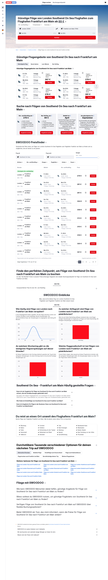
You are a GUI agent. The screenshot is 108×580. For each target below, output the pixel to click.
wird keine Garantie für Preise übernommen (59, 524)
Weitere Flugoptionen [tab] (68, 456)
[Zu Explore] (3, 21)
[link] (26, 132)
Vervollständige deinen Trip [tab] (51, 456)
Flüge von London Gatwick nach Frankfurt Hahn (82, 469)
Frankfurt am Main (32, 50)
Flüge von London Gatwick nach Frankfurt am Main (56, 473)
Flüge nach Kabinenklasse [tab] (73, 452)
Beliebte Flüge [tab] (37, 452)
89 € (61, 21)
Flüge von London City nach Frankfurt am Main (28, 465)
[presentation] (65, 21)
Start (17, 50)
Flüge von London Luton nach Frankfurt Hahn (29, 472)
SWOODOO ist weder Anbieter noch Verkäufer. (57, 529)
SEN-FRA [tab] (56, 284)
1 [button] (79, 262)
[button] (2, 2)
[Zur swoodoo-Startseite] (11, 2)
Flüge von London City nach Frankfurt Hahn (29, 476)
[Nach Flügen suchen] (3, 7)
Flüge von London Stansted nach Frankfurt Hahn (29, 469)
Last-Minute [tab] (45, 64)
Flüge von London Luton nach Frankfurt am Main (56, 465)
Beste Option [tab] (34, 64)
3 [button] (86, 262)
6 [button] (93, 262)
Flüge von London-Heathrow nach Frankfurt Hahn (83, 473)
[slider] (98, 158)
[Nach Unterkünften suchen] (3, 10)
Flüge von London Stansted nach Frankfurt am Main (56, 469)
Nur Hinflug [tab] (55, 64)
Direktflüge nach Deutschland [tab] (53, 452)
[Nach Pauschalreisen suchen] (3, 17)
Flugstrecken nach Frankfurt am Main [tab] (28, 456)
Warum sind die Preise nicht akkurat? (57, 535)
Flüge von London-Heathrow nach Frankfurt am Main (83, 465)
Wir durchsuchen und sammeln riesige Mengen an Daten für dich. (57, 532)
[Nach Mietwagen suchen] (3, 14)
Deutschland (23, 50)
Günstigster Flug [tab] (22, 64)
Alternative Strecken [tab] (24, 452)
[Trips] (3, 25)
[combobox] (24, 25)
